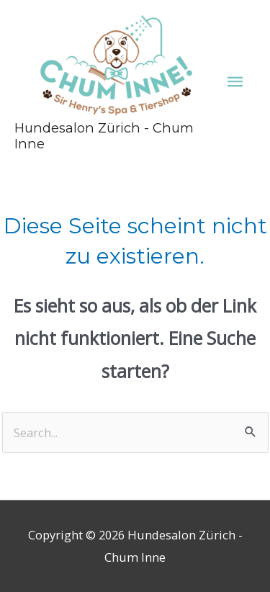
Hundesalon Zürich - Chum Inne (104, 136)
